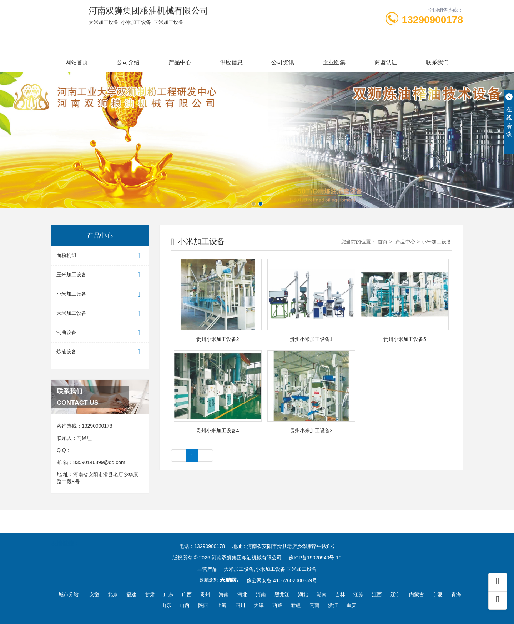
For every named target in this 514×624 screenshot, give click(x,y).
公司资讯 (282, 62)
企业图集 (334, 62)
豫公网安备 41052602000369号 (282, 580)
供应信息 (231, 62)
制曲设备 (99, 333)
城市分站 (69, 594)
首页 (383, 242)
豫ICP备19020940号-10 (315, 557)
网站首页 (76, 62)
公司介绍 (128, 62)
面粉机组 (99, 256)
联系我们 (437, 62)
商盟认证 (385, 62)
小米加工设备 (99, 294)
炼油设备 (99, 352)
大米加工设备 (99, 314)
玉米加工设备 (99, 275)
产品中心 (179, 62)
